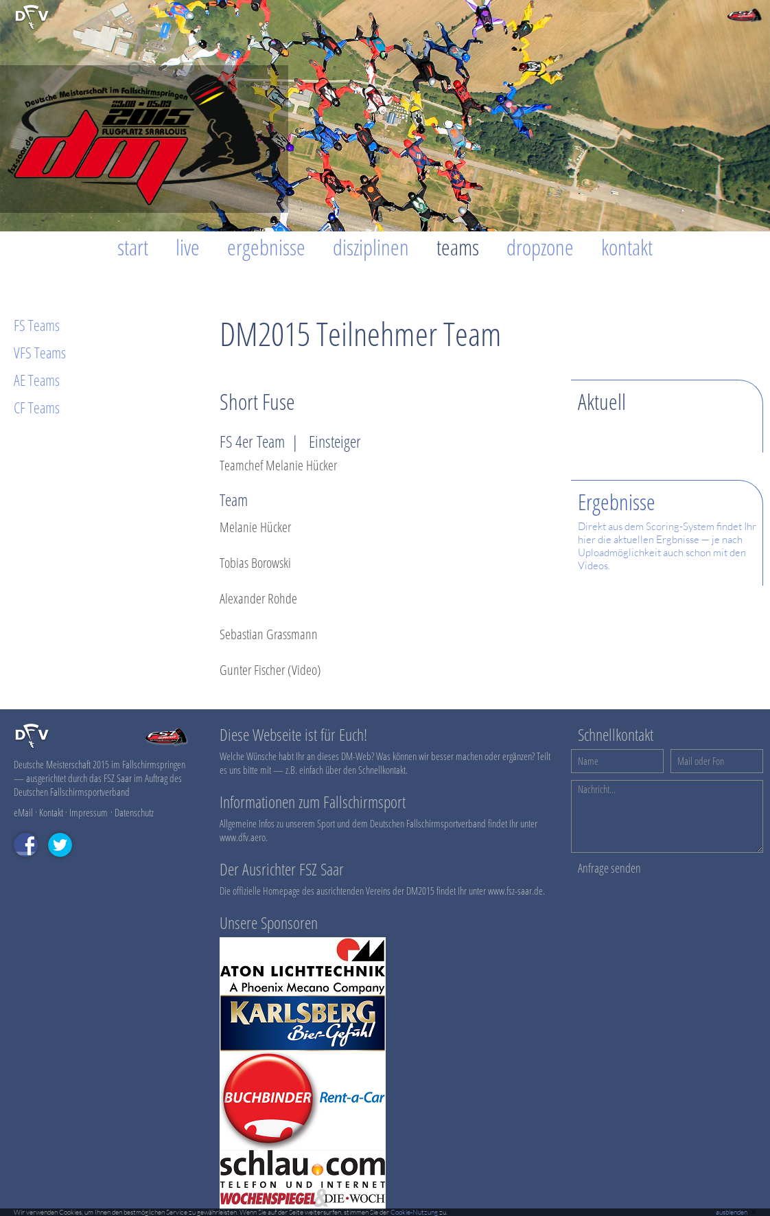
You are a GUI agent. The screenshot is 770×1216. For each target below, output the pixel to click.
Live (188, 247)
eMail (23, 812)
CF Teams (37, 407)
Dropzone (540, 247)
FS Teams (37, 324)
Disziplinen (371, 247)
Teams (457, 247)
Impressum (88, 812)
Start (132, 247)
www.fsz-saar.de (515, 890)
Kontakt (627, 247)
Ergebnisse (266, 247)
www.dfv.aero (243, 837)
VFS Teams (40, 352)
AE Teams (37, 379)
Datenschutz (134, 812)
